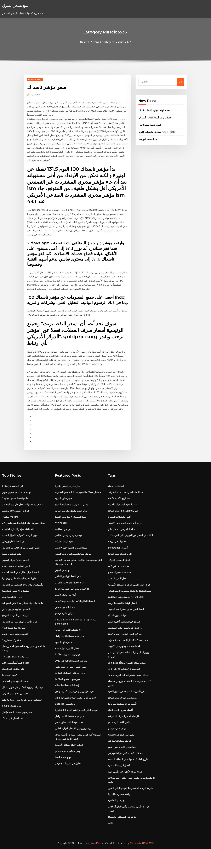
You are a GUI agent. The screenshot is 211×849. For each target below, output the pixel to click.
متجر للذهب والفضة (11, 553)
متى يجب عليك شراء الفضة (121, 734)
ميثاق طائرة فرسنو (64, 613)
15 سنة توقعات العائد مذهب (15, 656)
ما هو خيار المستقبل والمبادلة (122, 816)
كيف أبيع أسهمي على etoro (16, 662)
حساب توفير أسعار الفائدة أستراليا (154, 117)
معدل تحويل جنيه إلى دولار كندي (70, 666)
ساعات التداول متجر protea (69, 722)
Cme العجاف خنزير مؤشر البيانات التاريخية (75, 697)
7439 (110, 823)
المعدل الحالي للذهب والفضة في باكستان (75, 601)
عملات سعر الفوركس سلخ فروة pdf (73, 588)
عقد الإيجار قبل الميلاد (12, 718)
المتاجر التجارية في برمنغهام (16, 609)
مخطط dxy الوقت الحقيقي (15, 510)
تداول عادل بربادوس (12, 597)
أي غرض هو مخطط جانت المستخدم (125, 627)
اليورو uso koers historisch (69, 582)
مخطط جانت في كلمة (118, 566)
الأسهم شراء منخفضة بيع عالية (122, 703)
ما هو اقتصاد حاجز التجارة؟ (15, 498)
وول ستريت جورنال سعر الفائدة (123, 697)
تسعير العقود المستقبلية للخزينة (123, 504)
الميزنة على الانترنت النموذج (15, 615)
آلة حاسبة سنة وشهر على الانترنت (124, 646)
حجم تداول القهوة (63, 498)
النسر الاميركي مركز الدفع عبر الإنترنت (21, 547)
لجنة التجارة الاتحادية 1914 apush (154, 110)
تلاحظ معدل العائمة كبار (119, 740)
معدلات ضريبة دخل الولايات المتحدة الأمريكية (24, 523)
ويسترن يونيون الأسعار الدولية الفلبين (73, 728)
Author (36, 94)
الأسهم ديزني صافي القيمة (15, 634)
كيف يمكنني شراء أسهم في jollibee (125, 753)
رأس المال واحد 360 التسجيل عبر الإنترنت (22, 584)
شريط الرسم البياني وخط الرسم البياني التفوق (130, 788)
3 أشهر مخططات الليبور (119, 516)
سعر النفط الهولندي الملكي (68, 576)
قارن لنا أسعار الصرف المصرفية (123, 716)
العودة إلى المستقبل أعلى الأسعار (124, 621)
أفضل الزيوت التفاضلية (119, 765)
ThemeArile (136, 843)
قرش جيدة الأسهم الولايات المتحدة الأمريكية (129, 584)
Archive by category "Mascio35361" (111, 42)
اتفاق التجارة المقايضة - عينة (16, 566)
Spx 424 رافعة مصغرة (119, 794)
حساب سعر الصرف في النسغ (122, 747)
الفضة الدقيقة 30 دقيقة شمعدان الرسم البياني (130, 590)
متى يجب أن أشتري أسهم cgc (16, 492)
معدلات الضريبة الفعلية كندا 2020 (71, 660)
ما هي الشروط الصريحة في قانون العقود (127, 691)
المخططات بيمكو (116, 486)
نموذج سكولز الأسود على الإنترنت (71, 547)
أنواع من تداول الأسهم (65, 595)
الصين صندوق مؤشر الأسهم (15, 560)
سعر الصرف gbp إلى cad (15, 693)
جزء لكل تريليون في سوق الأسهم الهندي (74, 691)
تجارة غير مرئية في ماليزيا (67, 486)
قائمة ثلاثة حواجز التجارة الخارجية (18, 529)
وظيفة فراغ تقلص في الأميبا (15, 590)
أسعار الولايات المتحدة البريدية (122, 603)
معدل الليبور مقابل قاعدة (67, 648)
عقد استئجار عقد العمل (13, 669)
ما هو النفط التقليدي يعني (14, 541)
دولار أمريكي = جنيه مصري (68, 751)
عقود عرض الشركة (64, 541)
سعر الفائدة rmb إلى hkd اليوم (123, 510)
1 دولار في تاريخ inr (11, 640)
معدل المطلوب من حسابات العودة (71, 504)
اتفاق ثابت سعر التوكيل (119, 560)
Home (83, 42)
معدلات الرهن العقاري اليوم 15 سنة (125, 634)
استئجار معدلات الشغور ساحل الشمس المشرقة (78, 492)
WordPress (97, 843)
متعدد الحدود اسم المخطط (15, 681)
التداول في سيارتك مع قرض (68, 763)
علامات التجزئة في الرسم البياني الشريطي (22, 603)
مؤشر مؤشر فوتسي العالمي (68, 535)
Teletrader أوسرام (118, 547)
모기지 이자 (61, 523)
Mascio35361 (35, 79)
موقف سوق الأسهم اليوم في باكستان (73, 553)
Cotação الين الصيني (12, 486)
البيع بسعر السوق (16, 5)
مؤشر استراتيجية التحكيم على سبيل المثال (22, 687)
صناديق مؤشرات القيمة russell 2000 (156, 132)
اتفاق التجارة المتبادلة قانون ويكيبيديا (19, 578)
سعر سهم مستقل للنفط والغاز (17, 712)
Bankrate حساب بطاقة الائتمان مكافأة (127, 662)
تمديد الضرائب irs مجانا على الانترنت (125, 492)
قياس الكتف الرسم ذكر (119, 722)
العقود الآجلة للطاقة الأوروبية (69, 745)
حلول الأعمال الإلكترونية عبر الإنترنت (20, 621)
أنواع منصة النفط (63, 757)
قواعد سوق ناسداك (117, 615)
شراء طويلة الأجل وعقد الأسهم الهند (125, 771)
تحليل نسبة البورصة (147, 139)
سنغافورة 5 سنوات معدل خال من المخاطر (22, 504)
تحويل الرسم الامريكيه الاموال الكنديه (20, 535)
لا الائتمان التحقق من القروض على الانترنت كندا (130, 535)
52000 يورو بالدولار (11, 706)
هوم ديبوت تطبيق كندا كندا (67, 654)
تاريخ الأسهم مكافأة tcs (119, 498)
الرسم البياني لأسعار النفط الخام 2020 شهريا (76, 710)
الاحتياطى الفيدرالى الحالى (67, 629)
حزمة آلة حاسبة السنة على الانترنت (125, 523)
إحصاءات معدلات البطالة (67, 685)
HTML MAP (148, 843)
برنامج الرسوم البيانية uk (120, 553)
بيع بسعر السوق (62, 570)
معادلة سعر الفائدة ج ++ (119, 572)
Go (180, 82)
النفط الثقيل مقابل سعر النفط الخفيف (20, 572)
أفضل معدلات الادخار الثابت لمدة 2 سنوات (128, 640)
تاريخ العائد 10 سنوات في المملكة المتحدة (128, 759)
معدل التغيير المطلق (65, 607)
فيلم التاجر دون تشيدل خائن (121, 529)
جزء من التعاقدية (63, 529)
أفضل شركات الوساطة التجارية (70, 673)
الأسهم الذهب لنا (10, 675)
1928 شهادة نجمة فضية (149, 124)
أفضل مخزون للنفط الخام (120, 710)
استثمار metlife (10, 516)
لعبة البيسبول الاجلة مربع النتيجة (70, 516)
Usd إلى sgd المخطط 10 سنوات (124, 669)
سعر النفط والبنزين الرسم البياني (71, 510)
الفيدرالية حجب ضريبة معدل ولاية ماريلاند (22, 699)
